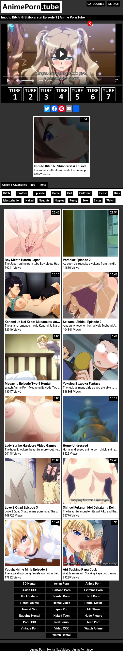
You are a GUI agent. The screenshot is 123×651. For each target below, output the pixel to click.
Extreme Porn (93, 590)
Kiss (117, 193)
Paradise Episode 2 (77, 260)
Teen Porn (94, 622)
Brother (22, 193)
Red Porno (61, 622)
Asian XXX (29, 590)
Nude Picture (93, 615)
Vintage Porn (30, 628)
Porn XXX (29, 622)
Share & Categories (14, 184)
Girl (69, 193)
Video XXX (61, 628)
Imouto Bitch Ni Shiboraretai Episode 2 (62, 166)
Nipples (59, 200)
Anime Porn (94, 583)
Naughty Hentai (29, 615)
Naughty (44, 200)
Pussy (73, 200)
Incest (103, 193)
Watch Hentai (61, 635)
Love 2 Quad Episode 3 (21, 507)
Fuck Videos (29, 596)
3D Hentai (29, 583)
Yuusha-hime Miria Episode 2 (26, 569)
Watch (110, 200)
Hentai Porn (61, 596)
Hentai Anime (29, 603)
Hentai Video (61, 603)
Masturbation (11, 200)
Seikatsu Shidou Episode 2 (82, 322)
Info (32, 184)
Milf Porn (93, 609)
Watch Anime (93, 628)
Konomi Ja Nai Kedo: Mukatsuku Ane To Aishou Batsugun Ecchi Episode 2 (58, 322)
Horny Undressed (75, 445)
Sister (97, 200)
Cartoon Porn (61, 590)
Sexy (85, 200)
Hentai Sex (29, 609)
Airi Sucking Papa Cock (80, 569)
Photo (42, 184)
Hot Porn (93, 596)
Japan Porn (61, 609)
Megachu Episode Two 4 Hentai (28, 384)
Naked (30, 200)
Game (56, 193)
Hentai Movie (93, 603)
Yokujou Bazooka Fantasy (81, 384)
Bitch (6, 193)
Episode (39, 193)
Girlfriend (85, 193)
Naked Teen (61, 615)
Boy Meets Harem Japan (23, 260)
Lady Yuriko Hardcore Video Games (30, 445)
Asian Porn (61, 583)
